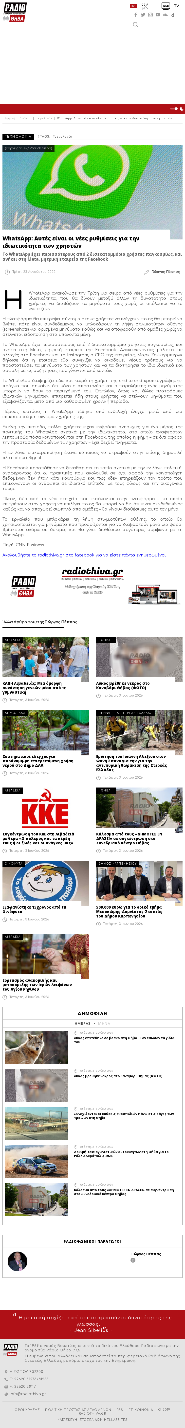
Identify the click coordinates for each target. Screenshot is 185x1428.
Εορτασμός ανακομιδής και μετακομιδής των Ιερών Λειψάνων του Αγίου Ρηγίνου (37, 985)
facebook (135, 15)
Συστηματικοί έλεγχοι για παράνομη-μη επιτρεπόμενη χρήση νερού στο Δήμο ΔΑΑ (38, 761)
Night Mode (177, 109)
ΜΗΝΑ (104, 1023)
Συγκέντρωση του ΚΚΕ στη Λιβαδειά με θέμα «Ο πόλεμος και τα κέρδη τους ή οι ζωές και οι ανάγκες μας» (38, 838)
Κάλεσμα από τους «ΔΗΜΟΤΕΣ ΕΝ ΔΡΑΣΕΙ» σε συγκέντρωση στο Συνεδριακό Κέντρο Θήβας (129, 838)
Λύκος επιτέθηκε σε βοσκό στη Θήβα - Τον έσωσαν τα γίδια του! (124, 1040)
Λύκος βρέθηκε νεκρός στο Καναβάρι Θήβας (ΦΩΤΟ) (123, 685)
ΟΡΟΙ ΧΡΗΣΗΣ (27, 1410)
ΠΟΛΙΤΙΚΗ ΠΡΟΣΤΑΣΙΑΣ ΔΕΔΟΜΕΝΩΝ (78, 1410)
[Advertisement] (92, 66)
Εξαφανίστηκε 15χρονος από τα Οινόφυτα (34, 909)
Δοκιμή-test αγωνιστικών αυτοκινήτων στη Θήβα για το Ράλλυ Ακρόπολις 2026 (121, 1154)
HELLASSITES (116, 1420)
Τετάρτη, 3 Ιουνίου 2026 (29, 700)
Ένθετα (25, 118)
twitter (143, 15)
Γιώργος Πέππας (145, 1254)
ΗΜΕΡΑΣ (83, 1023)
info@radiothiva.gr (28, 1394)
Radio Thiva (14, 12)
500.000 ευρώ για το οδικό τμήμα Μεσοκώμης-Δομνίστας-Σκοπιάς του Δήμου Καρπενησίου (129, 911)
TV (176, 6)
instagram (150, 15)
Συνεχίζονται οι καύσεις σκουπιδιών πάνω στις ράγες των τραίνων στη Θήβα (124, 1116)
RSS (120, 1410)
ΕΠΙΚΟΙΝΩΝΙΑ (141, 1410)
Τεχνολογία (44, 118)
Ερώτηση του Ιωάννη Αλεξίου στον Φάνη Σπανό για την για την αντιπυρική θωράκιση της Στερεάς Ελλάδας (131, 763)
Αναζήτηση (135, 24)
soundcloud (165, 15)
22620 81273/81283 (31, 1379)
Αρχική (10, 118)
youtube (158, 15)
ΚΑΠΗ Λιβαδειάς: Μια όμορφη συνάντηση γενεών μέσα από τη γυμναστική (34, 688)
